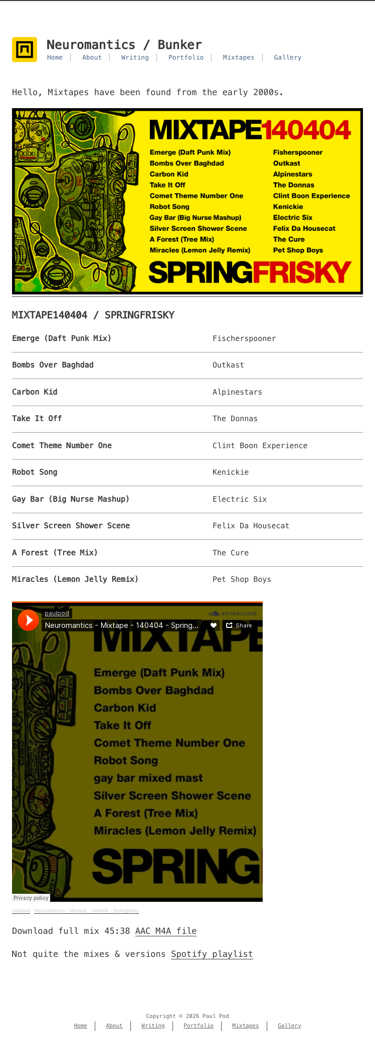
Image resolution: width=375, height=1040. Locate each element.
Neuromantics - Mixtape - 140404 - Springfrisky (86, 911)
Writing (135, 57)
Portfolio (186, 57)
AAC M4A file (166, 930)
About (92, 57)
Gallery (288, 57)
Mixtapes (239, 57)
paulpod (21, 911)
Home (55, 57)
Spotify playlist (212, 953)
